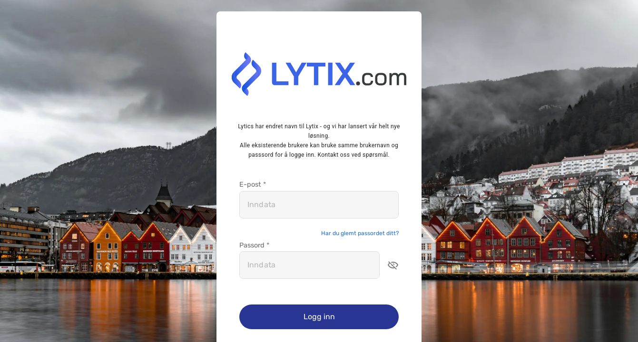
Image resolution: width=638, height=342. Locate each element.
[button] (393, 265)
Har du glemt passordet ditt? (360, 233)
